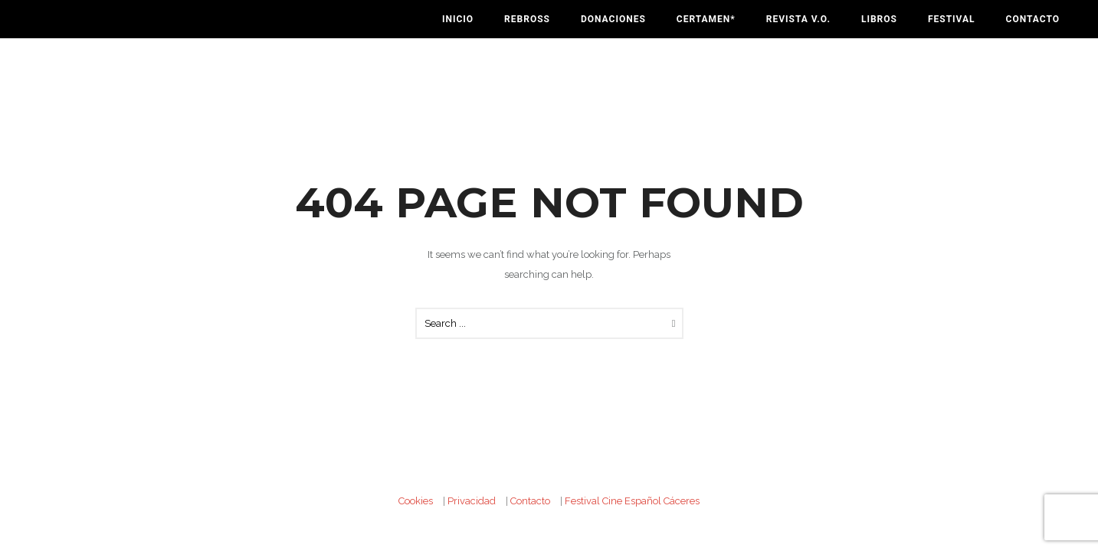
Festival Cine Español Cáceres (632, 501)
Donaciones (613, 19)
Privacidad (471, 501)
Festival (951, 19)
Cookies (415, 501)
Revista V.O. (798, 19)
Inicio (458, 19)
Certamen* (706, 19)
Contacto (1033, 19)
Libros (879, 19)
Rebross (527, 19)
